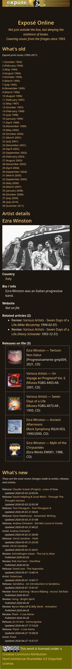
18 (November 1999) (14, 126)
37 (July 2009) (10, 198)
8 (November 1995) (13, 88)
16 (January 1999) (12, 118)
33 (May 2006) (10, 183)
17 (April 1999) (10, 122)
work (30, 649)
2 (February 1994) (12, 65)
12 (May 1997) (10, 103)
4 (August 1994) (11, 73)
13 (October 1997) (12, 107)
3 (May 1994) (9, 69)
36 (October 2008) (12, 194)
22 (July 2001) (10, 141)
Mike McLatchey (29, 325)
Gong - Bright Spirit (23, 599)
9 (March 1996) (11, 92)
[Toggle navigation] (12, 12)
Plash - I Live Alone (23, 614)
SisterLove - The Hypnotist (28, 568)
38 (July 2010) (10, 202)
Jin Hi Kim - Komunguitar (27, 621)
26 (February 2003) (13, 156)
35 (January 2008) (12, 190)
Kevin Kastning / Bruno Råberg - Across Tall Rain (40, 591)
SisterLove (16, 576)
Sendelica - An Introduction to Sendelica (36, 584)
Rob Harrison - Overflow (26, 561)
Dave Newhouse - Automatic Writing (34, 515)
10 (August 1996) (12, 96)
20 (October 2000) (12, 134)
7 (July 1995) (9, 84)
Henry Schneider (29, 334)
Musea (32, 383)
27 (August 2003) (12, 160)
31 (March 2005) (11, 175)
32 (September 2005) (14, 179)
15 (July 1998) (10, 115)
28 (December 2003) (14, 164)
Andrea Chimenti (20, 531)
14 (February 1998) (13, 111)
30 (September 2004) (14, 171)
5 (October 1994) (12, 77)
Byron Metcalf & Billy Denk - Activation (34, 606)
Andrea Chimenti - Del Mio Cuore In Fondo (38, 523)
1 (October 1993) (12, 62)
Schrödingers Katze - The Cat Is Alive (33, 553)
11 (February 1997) (13, 100)
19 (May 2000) (10, 130)
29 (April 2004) (10, 168)
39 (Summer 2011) (13, 205)
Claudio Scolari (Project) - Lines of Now (35, 489)
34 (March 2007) (11, 186)
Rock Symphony (38, 429)
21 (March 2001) (11, 137)
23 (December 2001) (14, 145)
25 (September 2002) (14, 152)
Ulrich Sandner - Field (25, 538)
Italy (8, 279)
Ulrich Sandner (18, 546)
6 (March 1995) (11, 80)
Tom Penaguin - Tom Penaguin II (32, 508)
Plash (13, 637)
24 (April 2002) (10, 149)
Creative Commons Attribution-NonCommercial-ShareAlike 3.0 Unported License (32, 659)
